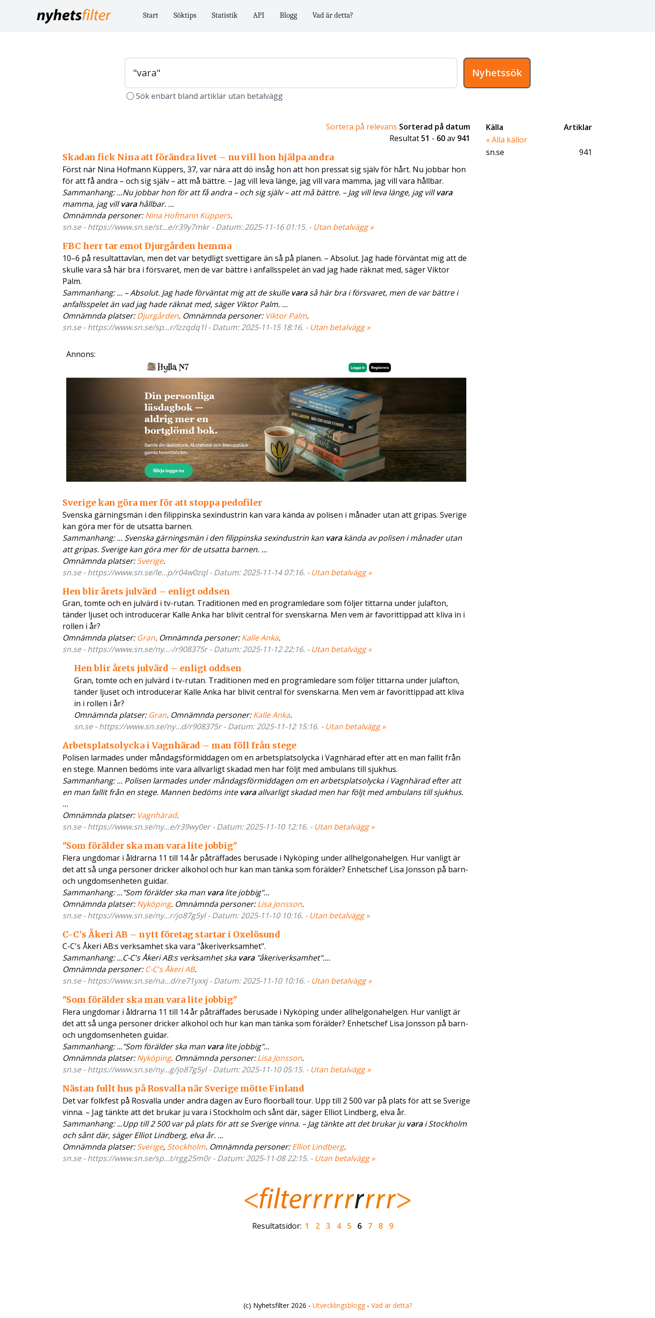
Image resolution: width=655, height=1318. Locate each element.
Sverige (150, 561)
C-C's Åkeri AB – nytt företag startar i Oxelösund (171, 934)
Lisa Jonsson (279, 904)
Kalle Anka (260, 637)
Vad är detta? (333, 15)
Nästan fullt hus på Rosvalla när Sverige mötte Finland (183, 1088)
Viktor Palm (286, 315)
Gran (146, 637)
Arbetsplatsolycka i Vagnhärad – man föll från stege (179, 745)
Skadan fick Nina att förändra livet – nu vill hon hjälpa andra (198, 157)
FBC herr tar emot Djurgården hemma (146, 245)
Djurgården (158, 315)
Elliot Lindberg (318, 1146)
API (259, 15)
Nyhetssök (497, 72)
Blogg (288, 15)
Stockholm (186, 1146)
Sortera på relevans (361, 126)
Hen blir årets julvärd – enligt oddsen (146, 591)
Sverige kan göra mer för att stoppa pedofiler (162, 502)
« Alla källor (506, 139)
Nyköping (154, 904)
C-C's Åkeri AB (169, 969)
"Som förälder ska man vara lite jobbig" (149, 845)
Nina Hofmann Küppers (187, 215)
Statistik (225, 15)
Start (150, 15)
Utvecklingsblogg (339, 1305)
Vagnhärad (157, 815)
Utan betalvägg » (343, 227)
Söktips (185, 15)
